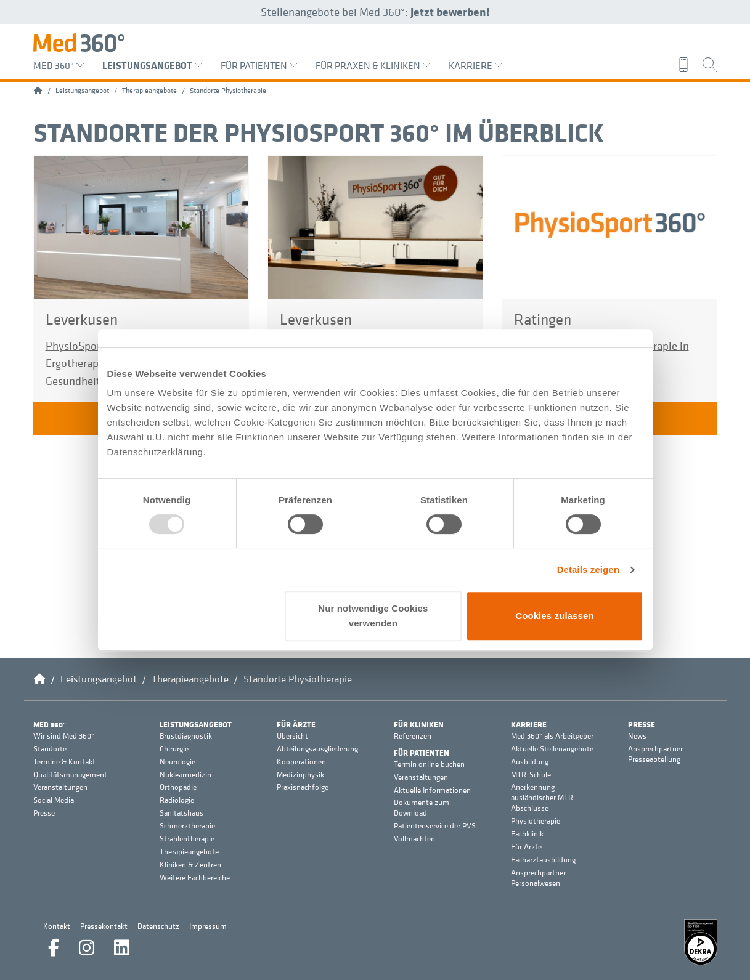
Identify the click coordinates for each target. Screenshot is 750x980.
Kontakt (56, 926)
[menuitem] (687, 64)
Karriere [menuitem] (475, 65)
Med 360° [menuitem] (58, 65)
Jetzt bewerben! (449, 12)
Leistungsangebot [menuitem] (152, 65)
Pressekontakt (104, 926)
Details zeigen (588, 569)
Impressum (208, 926)
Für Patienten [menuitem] (259, 65)
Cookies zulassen (554, 615)
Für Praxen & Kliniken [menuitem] (373, 65)
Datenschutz (158, 926)
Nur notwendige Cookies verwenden (373, 615)
